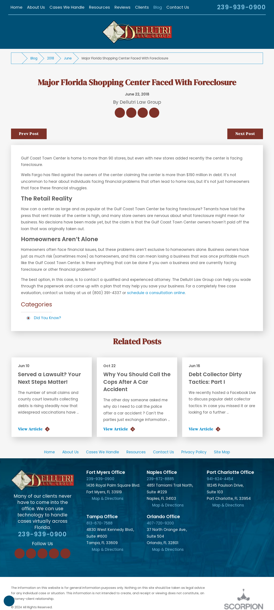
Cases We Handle (102, 452)
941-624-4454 (220, 478)
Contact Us (163, 452)
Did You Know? (47, 317)
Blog (33, 58)
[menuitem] (16, 7)
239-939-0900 (241, 7)
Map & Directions (107, 498)
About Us (70, 452)
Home (49, 452)
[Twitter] (42, 553)
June (68, 58)
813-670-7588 (99, 523)
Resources (136, 452)
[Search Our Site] (208, 8)
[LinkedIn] (31, 553)
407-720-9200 (160, 523)
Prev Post (28, 133)
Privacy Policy (194, 452)
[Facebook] (19, 553)
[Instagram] (54, 553)
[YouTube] (65, 553)
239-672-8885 (160, 478)
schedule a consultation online (156, 292)
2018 (50, 58)
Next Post (245, 133)
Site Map (222, 452)
